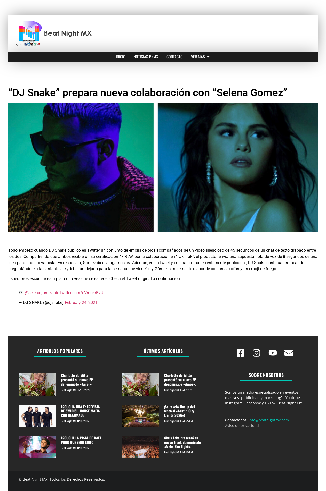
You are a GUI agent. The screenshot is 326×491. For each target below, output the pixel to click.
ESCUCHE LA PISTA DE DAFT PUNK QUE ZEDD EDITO (81, 440)
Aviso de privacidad (242, 425)
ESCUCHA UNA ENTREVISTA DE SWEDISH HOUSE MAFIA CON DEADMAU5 (80, 411)
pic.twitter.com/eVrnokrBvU (78, 292)
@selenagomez (39, 292)
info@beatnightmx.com (269, 420)
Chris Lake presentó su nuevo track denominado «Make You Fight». (182, 442)
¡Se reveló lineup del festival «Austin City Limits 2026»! (179, 411)
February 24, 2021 (81, 302)
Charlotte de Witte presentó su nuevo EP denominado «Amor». (77, 380)
